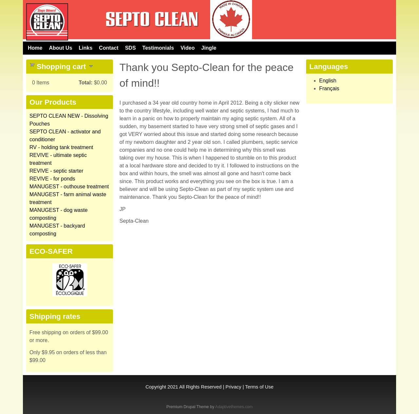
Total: (85, 82)
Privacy (233, 386)
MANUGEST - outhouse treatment (69, 186)
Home (35, 48)
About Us (60, 48)
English (327, 80)
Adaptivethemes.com (233, 407)
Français (329, 88)
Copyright (155, 386)
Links (86, 48)
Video (187, 48)
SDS (130, 48)
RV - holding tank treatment (61, 147)
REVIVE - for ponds (52, 178)
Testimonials (158, 48)
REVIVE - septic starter (56, 171)
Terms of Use (259, 386)
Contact (108, 48)
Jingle (208, 48)
